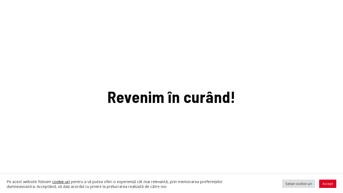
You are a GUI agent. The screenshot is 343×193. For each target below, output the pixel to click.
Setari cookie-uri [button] (298, 183)
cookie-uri (61, 181)
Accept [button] (327, 183)
